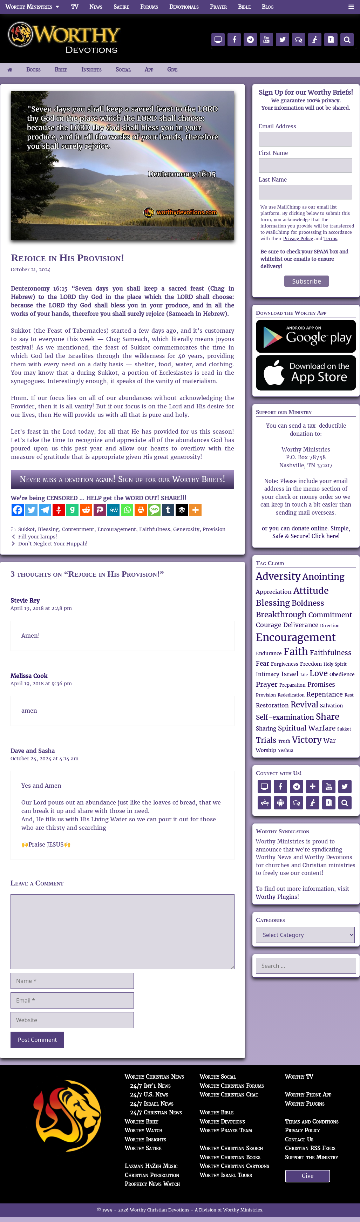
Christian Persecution (152, 1175)
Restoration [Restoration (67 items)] (272, 705)
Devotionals (184, 7)
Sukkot (26, 529)
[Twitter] (31, 510)
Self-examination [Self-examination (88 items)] (285, 717)
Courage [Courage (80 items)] (268, 625)
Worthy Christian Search (231, 1148)
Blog (267, 7)
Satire (121, 7)
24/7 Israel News (152, 1103)
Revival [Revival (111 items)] (304, 705)
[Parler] (100, 510)
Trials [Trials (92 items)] (266, 740)
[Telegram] (45, 510)
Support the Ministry (311, 1157)
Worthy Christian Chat (229, 1094)
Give (172, 69)
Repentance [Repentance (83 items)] (324, 694)
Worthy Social (218, 1076)
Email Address (277, 126)
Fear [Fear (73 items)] (262, 663)
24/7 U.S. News (149, 1094)
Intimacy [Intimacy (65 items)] (267, 674)
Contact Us (299, 1139)
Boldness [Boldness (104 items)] (308, 603)
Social (123, 69)
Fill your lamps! (37, 537)
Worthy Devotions (222, 1121)
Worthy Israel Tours (226, 1175)
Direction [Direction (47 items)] (330, 625)
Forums (149, 7)
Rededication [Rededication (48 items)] (291, 695)
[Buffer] (182, 510)
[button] (351, 7)
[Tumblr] (168, 510)
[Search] (347, 39)
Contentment (78, 529)
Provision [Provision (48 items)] (266, 695)
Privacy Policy (298, 238)
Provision (214, 529)
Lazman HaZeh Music (151, 1166)
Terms (330, 238)
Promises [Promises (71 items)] (321, 684)
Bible (244, 7)
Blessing (48, 529)
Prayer (218, 7)
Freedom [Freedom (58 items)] (311, 664)
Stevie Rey (25, 600)
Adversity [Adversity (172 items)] (278, 576)
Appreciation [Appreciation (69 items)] (274, 592)
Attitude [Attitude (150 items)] (311, 590)
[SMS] (154, 510)
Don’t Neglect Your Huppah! (53, 544)
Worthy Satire (143, 1148)
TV (74, 7)
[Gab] (72, 510)
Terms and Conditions (312, 1121)
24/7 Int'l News (150, 1085)
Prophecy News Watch (152, 1184)
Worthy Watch (143, 1130)
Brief (61, 69)
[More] (195, 510)
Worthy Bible (216, 1112)
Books (33, 69)
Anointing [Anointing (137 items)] (324, 576)
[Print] (141, 510)
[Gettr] (59, 510)
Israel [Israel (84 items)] (290, 674)
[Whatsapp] (127, 510)
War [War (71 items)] (330, 741)
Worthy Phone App (308, 1094)
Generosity (186, 529)
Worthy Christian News (154, 1076)
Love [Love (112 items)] (319, 673)
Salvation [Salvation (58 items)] (331, 705)
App (149, 69)
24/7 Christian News (156, 1112)
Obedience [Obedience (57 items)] (342, 674)
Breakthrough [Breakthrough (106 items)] (281, 614)
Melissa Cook (29, 676)
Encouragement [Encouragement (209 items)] (296, 637)
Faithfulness (154, 529)
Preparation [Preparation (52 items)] (292, 685)
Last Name (273, 179)
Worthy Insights (145, 1139)
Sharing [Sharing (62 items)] (266, 728)
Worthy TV (299, 1076)
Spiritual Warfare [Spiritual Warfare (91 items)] (306, 728)
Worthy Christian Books (230, 1157)
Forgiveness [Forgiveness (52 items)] (284, 664)
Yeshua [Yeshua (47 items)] (285, 750)
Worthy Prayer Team (226, 1130)
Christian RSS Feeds (310, 1148)
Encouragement (116, 529)
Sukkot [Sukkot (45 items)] (344, 729)
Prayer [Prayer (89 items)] (267, 684)
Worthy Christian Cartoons (234, 1166)
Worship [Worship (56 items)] (266, 750)
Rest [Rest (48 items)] (349, 695)
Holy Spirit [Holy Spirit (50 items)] (335, 664)
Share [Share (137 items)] (327, 716)
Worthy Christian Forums (232, 1085)
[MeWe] (113, 510)
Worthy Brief (141, 1121)
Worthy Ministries (36, 7)
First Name (273, 153)
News (95, 7)
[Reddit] (86, 510)
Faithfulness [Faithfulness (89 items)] (331, 653)
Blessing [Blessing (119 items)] (273, 603)
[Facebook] (18, 510)
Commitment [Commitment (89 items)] (330, 615)
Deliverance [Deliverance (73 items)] (300, 625)
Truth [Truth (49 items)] (284, 741)
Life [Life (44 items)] (304, 675)
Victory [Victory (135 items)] (307, 739)
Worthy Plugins (276, 897)
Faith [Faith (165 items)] (296, 652)
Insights (91, 69)
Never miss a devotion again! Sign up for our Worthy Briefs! (122, 479)
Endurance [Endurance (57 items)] (269, 653)
